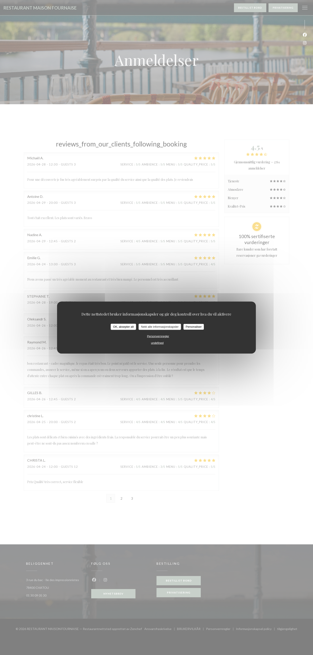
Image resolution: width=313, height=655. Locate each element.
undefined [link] (157, 342)
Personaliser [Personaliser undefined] (194, 326)
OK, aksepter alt (123, 326)
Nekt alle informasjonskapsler (160, 326)
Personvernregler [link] (158, 336)
